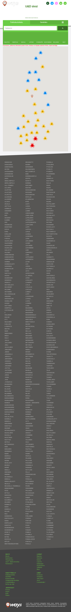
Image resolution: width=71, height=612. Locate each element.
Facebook (39, 575)
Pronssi (7, 589)
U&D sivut (31, 6)
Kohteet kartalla (9, 578)
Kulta (6, 593)
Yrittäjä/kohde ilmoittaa (12, 580)
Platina (7, 595)
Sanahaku (8, 576)
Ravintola (39, 558)
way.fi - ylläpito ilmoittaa (12, 562)
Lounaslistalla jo (10, 582)
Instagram (40, 576)
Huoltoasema (41, 565)
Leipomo (39, 562)
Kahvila (39, 560)
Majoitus (39, 556)
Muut (38, 569)
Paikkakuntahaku (10, 575)
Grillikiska (39, 567)
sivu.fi (38, 580)
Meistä (7, 556)
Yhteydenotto (9, 560)
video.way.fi (40, 578)
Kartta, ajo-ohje (9, 584)
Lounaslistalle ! (41, 582)
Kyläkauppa (40, 563)
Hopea (7, 591)
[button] (63, 22)
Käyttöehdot (9, 558)
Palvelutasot (9, 563)
